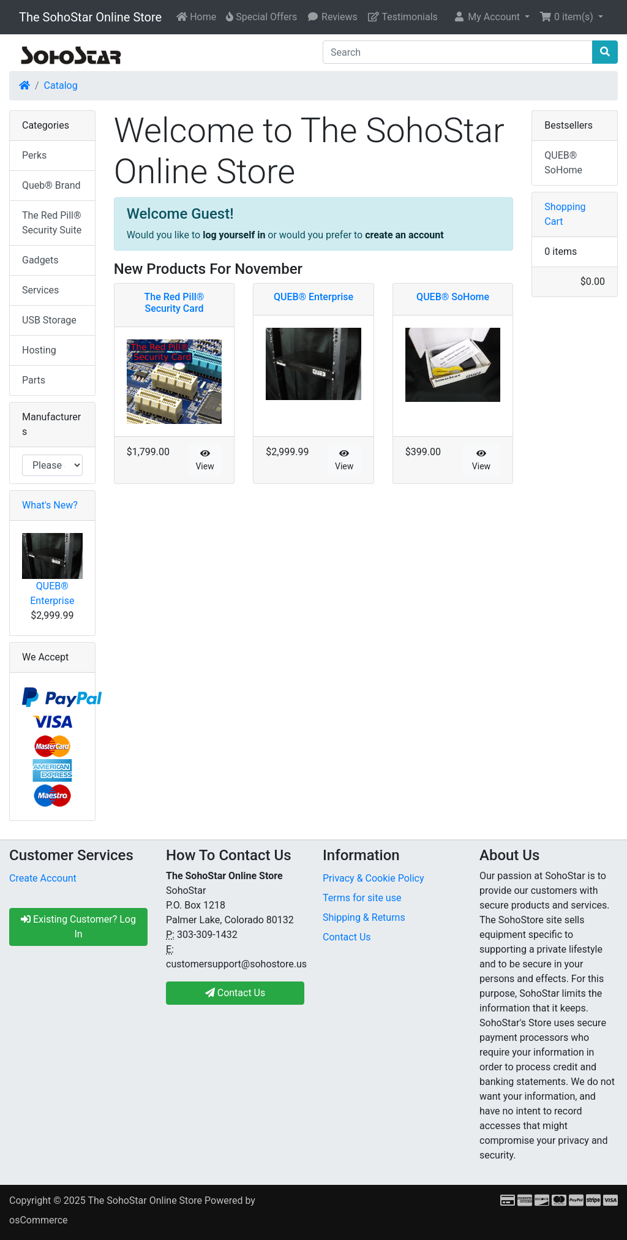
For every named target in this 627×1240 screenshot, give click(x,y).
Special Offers (261, 17)
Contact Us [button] (235, 993)
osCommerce (38, 1220)
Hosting (39, 350)
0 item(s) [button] (567, 17)
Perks (34, 155)
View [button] (204, 460)
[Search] (458, 52)
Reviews (332, 17)
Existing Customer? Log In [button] (78, 926)
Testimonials (402, 17)
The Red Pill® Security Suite (51, 223)
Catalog (61, 85)
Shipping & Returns (364, 917)
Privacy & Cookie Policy (373, 878)
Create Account (43, 878)
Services (40, 290)
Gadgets (40, 260)
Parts (33, 380)
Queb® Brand (51, 185)
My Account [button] (487, 17)
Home (196, 17)
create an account (404, 235)
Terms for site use (362, 898)
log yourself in (234, 235)
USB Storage (49, 320)
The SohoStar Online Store (90, 17)
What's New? (50, 505)
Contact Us (347, 937)
